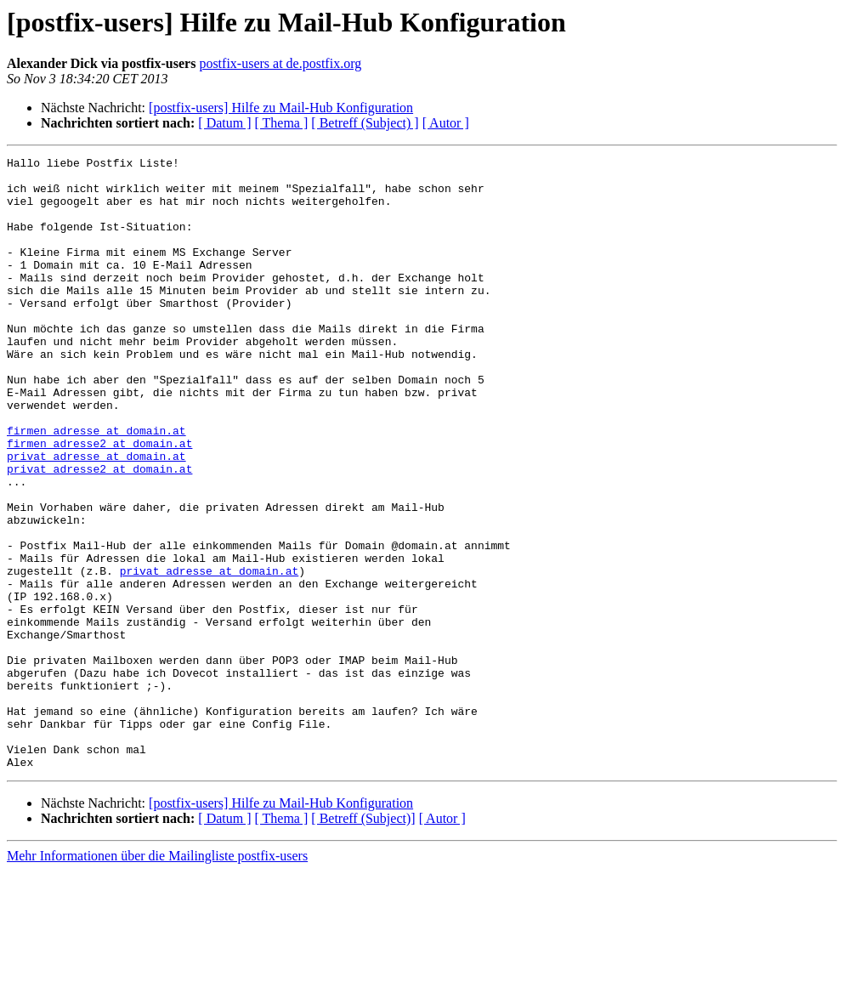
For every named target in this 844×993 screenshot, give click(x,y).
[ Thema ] (282, 123)
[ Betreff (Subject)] (363, 940)
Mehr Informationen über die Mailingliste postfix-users (157, 978)
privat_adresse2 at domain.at (99, 532)
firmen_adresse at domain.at (96, 486)
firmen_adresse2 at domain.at (99, 501)
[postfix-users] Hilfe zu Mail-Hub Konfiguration (281, 107)
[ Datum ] (224, 123)
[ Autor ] (445, 123)
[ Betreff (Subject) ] (364, 123)
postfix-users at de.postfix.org (280, 63)
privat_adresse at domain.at (96, 517)
